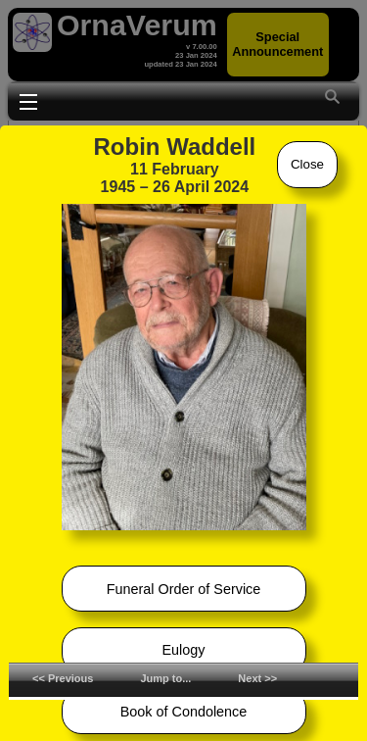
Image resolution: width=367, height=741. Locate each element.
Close (307, 164)
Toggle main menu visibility (28, 99)
